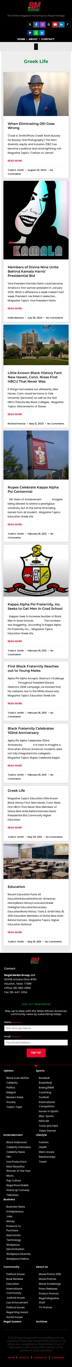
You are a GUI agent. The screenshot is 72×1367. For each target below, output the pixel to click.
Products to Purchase (13, 1228)
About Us (42, 1267)
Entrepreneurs (15, 1211)
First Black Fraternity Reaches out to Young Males (33, 668)
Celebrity (12, 1082)
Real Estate (13, 1235)
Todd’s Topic (14, 1107)
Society (11, 1102)
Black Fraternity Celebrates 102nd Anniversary (31, 730)
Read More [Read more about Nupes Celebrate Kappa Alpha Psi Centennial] (15, 524)
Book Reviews (14, 1279)
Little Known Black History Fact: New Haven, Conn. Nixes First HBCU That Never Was (35, 377)
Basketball (45, 1082)
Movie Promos (47, 1279)
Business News (15, 1206)
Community (11, 1267)
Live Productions (16, 1161)
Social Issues (14, 1317)
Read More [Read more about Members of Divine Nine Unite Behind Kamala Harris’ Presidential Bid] (15, 308)
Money (10, 1221)
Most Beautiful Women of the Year (18, 1169)
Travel (42, 1161)
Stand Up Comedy (17, 1190)
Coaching (45, 1092)
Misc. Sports (46, 1116)
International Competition (47, 1104)
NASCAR (44, 1121)
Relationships (47, 1157)
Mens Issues (46, 1152)
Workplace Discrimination (15, 1247)
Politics (10, 1087)
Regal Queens (12, 1321)
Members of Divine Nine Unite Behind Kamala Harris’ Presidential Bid (33, 271)
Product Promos (49, 1293)
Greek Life (16, 791)
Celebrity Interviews (18, 1147)
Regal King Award (17, 1312)
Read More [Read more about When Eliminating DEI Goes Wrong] (15, 160)
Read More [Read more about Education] (15, 932)
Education (16, 887)
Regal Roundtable (17, 1185)
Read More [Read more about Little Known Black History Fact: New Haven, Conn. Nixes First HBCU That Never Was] (15, 414)
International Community (14, 1291)
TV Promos (45, 1307)
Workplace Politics (17, 1259)
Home (11, 1357)
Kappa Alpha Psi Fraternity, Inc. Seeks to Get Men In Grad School (35, 606)
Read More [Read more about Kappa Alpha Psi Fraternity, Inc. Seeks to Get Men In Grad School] (15, 641)
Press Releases (48, 1288)
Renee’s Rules (14, 1097)
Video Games (47, 1130)
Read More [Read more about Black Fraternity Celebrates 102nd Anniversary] (15, 765)
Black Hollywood (16, 1142)
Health (43, 1147)
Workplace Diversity (18, 1254)
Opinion (9, 1070)
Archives (41, 1321)
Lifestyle (41, 1135)
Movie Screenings (50, 1284)
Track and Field (48, 1126)
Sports (40, 1070)
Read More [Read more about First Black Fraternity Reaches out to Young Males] (15, 703)
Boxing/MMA (46, 1087)
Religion (11, 1092)
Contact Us (40, 1357)
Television (12, 1195)
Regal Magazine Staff (49, 1300)
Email (12, 1037)
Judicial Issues (15, 1297)
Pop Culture (13, 1180)
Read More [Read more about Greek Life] (15, 827)
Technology (13, 1240)
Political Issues (15, 1274)
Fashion (44, 1142)
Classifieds (57, 1357)
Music (10, 1175)
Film (8, 1157)
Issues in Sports (48, 1111)
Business (9, 1199)
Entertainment (13, 1135)
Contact (9, 968)
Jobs (9, 1216)
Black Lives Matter (17, 1078)
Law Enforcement (17, 1302)
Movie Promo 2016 (50, 1274)
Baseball (44, 1078)
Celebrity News (15, 1152)
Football (44, 1097)
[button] (36, 46)
